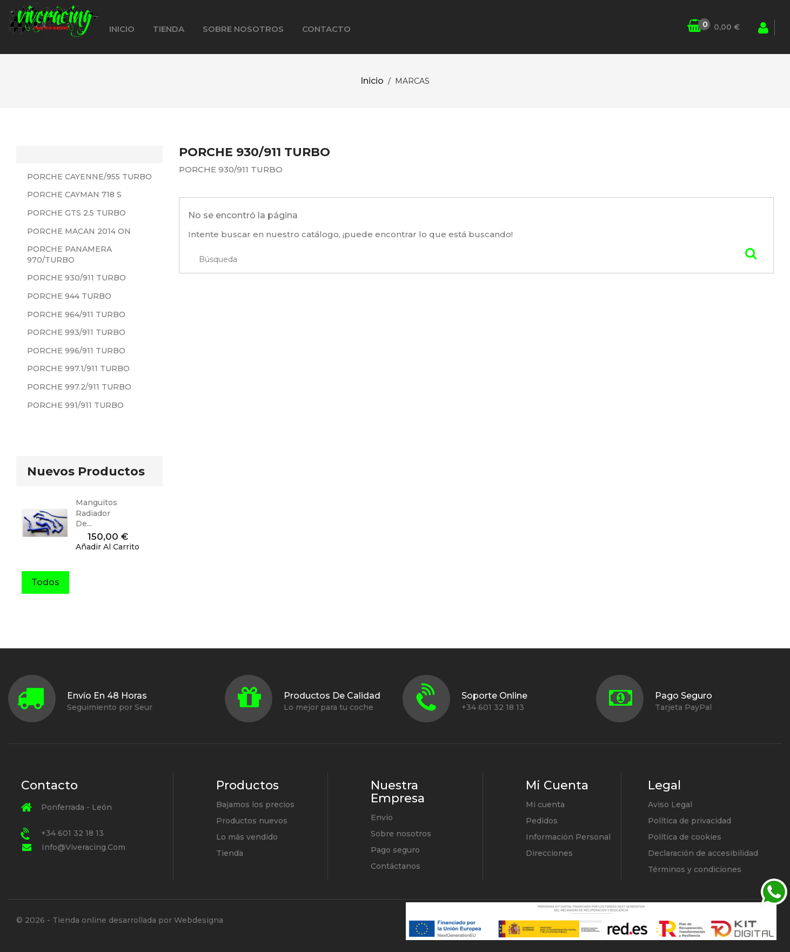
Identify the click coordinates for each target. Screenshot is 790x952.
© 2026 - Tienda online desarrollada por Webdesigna (119, 920)
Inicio (122, 29)
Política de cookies (684, 837)
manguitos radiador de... (96, 513)
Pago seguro (395, 850)
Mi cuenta (545, 804)
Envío (382, 817)
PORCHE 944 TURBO (69, 296)
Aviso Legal (670, 804)
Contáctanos (395, 866)
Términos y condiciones (694, 869)
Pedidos (542, 821)
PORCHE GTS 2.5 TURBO (76, 213)
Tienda (168, 29)
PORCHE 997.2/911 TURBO (79, 387)
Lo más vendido (247, 837)
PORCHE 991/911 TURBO (75, 405)
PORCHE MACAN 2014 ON (79, 231)
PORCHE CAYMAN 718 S (74, 194)
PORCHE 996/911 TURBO (76, 351)
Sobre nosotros (243, 29)
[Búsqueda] (680, 27)
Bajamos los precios (255, 804)
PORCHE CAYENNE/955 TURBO (89, 177)
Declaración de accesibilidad (703, 853)
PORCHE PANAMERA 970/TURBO (69, 254)
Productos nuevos (251, 821)
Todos (45, 582)
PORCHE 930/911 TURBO (76, 278)
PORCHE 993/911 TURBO (76, 332)
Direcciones (549, 853)
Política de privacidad (689, 821)
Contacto (326, 29)
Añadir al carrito (107, 547)
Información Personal (568, 837)
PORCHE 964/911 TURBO (76, 314)
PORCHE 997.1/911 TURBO (78, 368)
